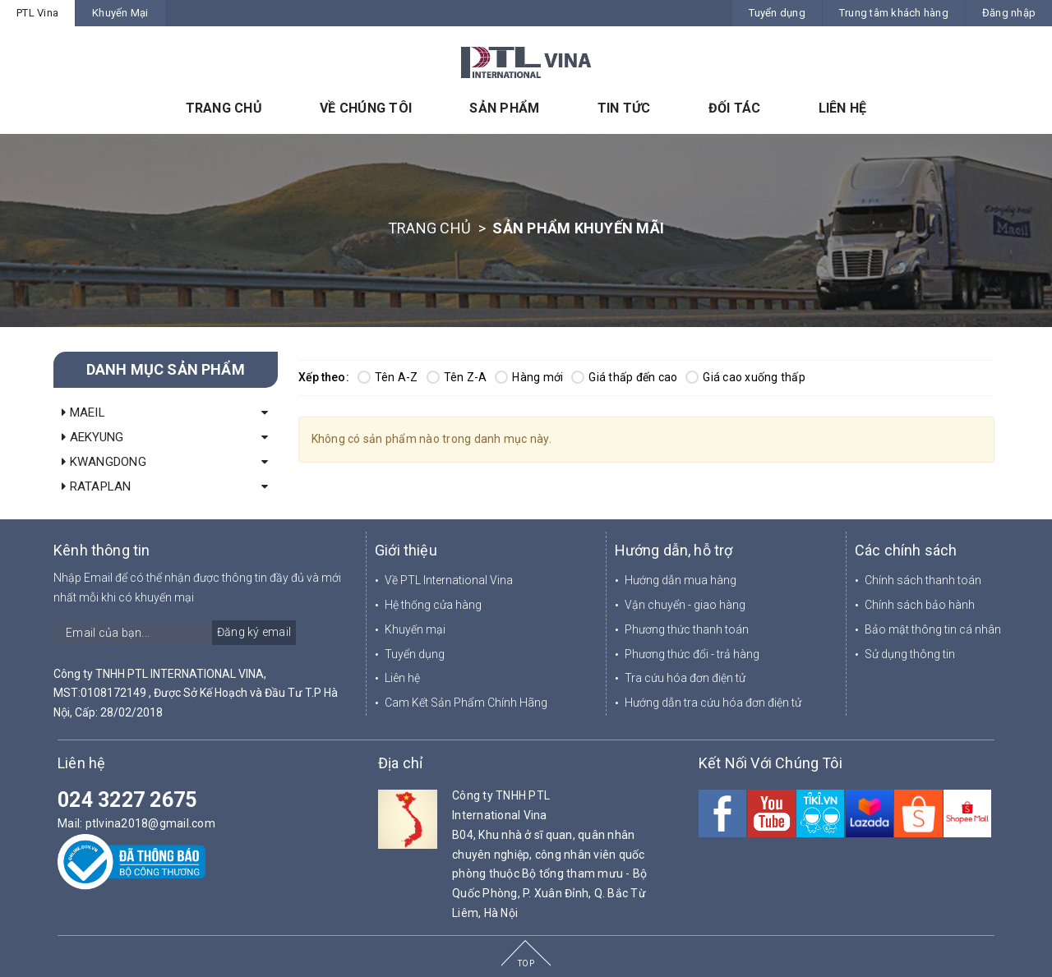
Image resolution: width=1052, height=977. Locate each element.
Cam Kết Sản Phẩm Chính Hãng (466, 702)
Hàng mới (529, 377)
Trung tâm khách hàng (893, 13)
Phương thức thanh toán (687, 629)
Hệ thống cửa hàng (433, 604)
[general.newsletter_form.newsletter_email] (174, 632)
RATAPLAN (97, 486)
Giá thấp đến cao (624, 377)
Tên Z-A (457, 377)
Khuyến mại (415, 629)
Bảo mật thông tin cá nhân (933, 629)
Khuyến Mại (120, 13)
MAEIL (83, 412)
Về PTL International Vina (449, 580)
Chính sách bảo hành (920, 604)
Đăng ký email (254, 631)
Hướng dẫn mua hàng (680, 580)
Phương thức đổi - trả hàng (692, 654)
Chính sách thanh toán (923, 580)
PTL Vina (37, 13)
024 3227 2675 (127, 800)
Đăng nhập (1009, 13)
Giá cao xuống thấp (745, 377)
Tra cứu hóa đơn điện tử (685, 677)
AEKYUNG (92, 437)
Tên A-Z (388, 377)
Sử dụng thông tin (910, 654)
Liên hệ (402, 677)
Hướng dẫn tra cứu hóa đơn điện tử (713, 702)
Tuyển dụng (777, 13)
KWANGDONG (104, 461)
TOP (526, 963)
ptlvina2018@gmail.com (150, 823)
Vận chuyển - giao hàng (685, 604)
